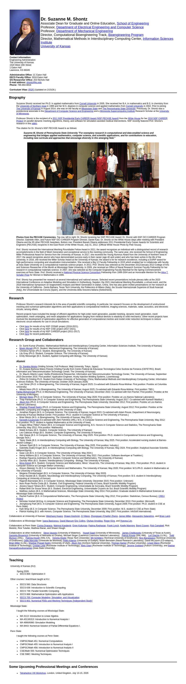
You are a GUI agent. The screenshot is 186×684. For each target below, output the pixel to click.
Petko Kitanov (69, 540)
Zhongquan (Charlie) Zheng (104, 516)
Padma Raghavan (97, 525)
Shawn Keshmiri (72, 516)
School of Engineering (133, 23)
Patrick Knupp (128, 535)
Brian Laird (164, 516)
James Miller (125, 516)
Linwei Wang (153, 543)
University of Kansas (55, 46)
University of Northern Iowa (33, 106)
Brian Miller (14, 543)
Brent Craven (142, 525)
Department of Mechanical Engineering (84, 31)
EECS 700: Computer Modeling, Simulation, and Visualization (49, 597)
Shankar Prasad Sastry (30, 407)
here (27, 326)
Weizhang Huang (54, 516)
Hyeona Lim (126, 521)
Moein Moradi (26, 348)
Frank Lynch (113, 525)
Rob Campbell (157, 525)
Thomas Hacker (119, 543)
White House (134, 118)
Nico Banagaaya (147, 538)
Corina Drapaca (44, 525)
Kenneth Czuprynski (29, 420)
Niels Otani (86, 545)
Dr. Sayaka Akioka (28, 366)
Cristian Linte (39, 545)
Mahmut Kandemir (62, 525)
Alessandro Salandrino (143, 516)
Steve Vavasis (50, 533)
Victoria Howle (59, 538)
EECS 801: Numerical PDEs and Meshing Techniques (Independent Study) (56, 601)
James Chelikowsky (131, 533)
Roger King (109, 521)
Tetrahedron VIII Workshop (33, 673)
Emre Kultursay (79, 525)
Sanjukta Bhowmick (18, 535)
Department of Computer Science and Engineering (69, 111)
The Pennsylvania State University (119, 108)
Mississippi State (89, 108)
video (34, 123)
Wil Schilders (96, 538)
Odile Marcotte (31, 540)
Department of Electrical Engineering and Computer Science (100, 27)
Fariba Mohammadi (25, 392)
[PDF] (31, 89)
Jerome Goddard (135, 545)
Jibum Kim (24, 402)
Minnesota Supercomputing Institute (117, 111)
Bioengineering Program (125, 35)
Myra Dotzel (25, 463)
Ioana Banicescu (51, 521)
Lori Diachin (154, 535)
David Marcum (67, 521)
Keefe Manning (127, 525)
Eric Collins (79, 521)
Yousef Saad (89, 533)
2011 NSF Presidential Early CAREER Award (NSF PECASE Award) (85, 118)
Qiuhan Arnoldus (95, 521)
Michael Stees (26, 397)
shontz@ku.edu (34, 82)
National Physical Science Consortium (82, 272)
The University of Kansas (28, 108)
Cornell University (88, 103)
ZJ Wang (85, 516)
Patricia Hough (33, 538)
